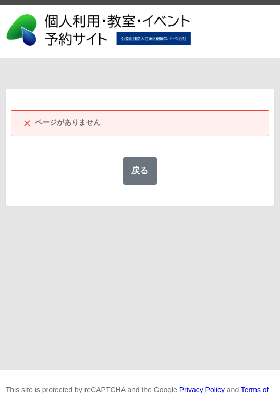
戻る (140, 170)
